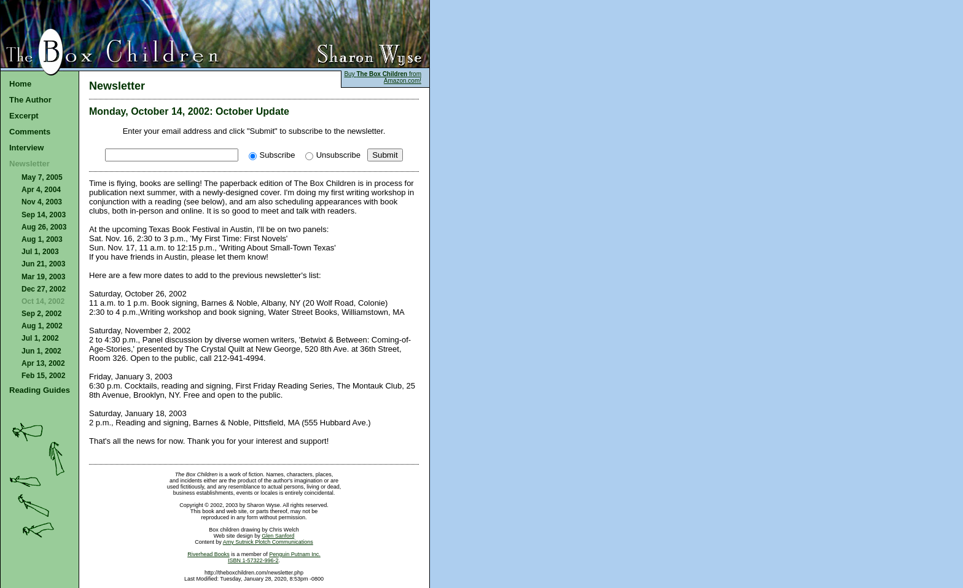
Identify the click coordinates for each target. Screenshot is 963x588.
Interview (26, 147)
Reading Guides (39, 390)
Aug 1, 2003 (42, 239)
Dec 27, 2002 (43, 289)
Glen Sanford (278, 536)
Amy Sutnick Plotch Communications (268, 542)
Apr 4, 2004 (41, 189)
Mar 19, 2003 (43, 277)
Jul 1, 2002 (40, 338)
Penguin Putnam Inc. (295, 554)
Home (20, 83)
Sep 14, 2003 (43, 215)
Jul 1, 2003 (40, 251)
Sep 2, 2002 (41, 313)
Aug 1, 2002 (42, 326)
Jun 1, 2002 (41, 351)
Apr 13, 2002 (43, 363)
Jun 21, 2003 (43, 264)
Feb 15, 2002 (43, 375)
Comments (29, 131)
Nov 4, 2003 (41, 202)
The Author (30, 99)
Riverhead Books (208, 554)
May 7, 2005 (42, 177)
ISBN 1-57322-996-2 (253, 560)
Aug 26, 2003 (43, 227)
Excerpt (24, 115)
